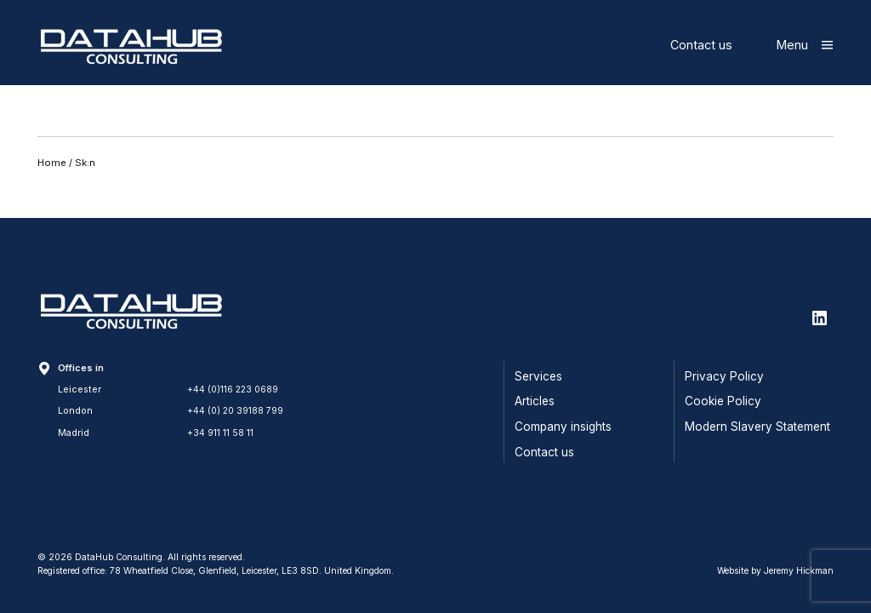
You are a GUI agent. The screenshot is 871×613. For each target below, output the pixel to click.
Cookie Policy (723, 401)
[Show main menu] (805, 45)
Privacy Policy (724, 376)
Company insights (563, 426)
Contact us (701, 44)
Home (51, 163)
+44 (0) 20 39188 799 (236, 410)
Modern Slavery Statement (757, 426)
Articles (535, 401)
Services (538, 376)
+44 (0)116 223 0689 (234, 389)
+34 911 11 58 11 (220, 432)
